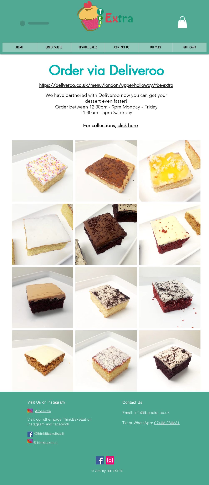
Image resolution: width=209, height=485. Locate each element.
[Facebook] (100, 460)
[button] (182, 22)
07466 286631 (166, 422)
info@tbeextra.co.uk (151, 412)
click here (127, 125)
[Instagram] (110, 460)
